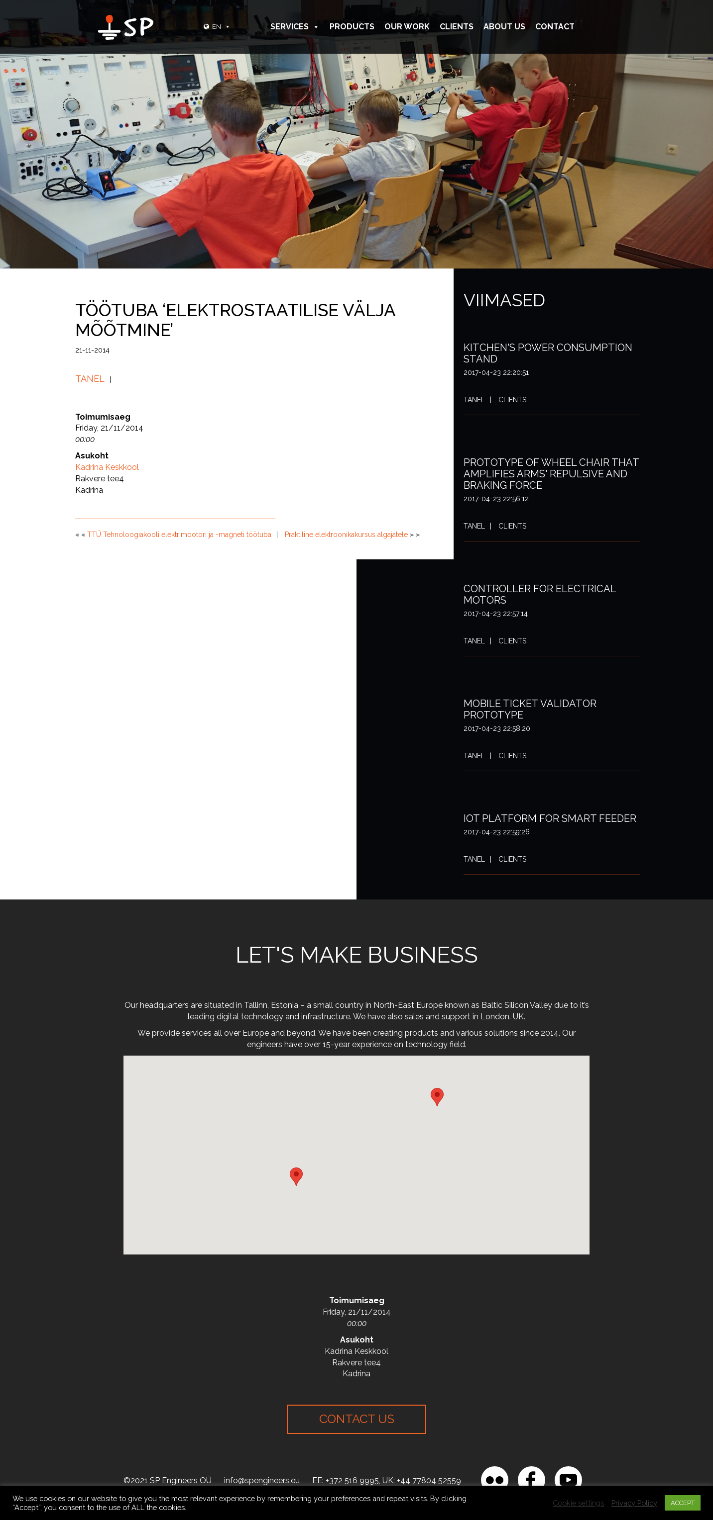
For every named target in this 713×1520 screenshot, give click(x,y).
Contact (555, 26)
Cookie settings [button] (578, 1503)
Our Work (407, 26)
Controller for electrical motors (540, 594)
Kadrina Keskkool (107, 467)
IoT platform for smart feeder (550, 818)
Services (295, 26)
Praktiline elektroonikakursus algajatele (346, 534)
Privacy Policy (634, 1503)
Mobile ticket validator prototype (530, 709)
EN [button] (221, 26)
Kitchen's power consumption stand (548, 353)
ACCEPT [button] (683, 1503)
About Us (504, 26)
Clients (457, 26)
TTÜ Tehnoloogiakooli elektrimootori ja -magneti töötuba (179, 534)
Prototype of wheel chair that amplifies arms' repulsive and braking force (551, 473)
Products (352, 26)
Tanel (90, 378)
